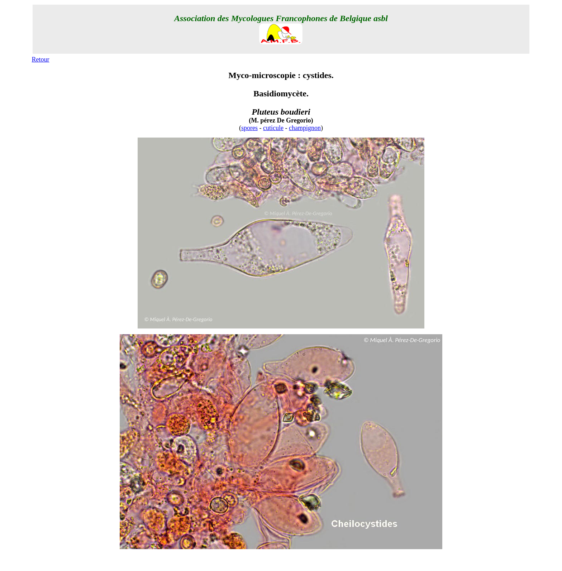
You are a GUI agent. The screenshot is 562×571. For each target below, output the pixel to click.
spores (249, 127)
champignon (305, 127)
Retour (40, 59)
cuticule (273, 127)
